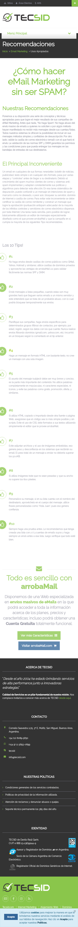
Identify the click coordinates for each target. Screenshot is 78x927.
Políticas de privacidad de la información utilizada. (31, 794)
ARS (38, 3)
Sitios (8, 3)
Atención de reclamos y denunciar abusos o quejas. (32, 802)
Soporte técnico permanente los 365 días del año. (30, 809)
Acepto (64, 919)
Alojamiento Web (49, 907)
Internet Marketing (27, 907)
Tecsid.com (8, 907)
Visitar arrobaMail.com (39, 654)
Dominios (67, 907)
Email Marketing (19, 51)
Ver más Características (39, 644)
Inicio (5, 51)
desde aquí (65, 698)
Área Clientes (24, 3)
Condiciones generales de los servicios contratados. (32, 787)
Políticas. (42, 922)
